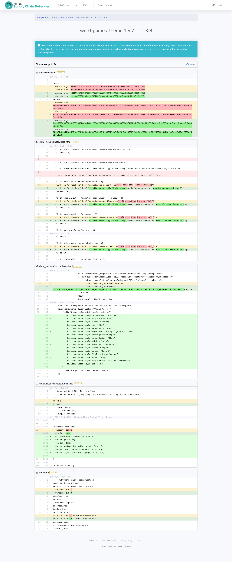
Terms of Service (108, 550)
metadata (44, 481)
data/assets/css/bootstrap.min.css (56, 390)
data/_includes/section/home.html (56, 270)
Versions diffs (83, 17)
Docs (138, 550)
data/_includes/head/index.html (54, 142)
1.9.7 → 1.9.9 (100, 17)
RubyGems (42, 17)
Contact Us (93, 550)
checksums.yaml (47, 72)
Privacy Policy (126, 550)
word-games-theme (62, 17)
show (192, 64)
